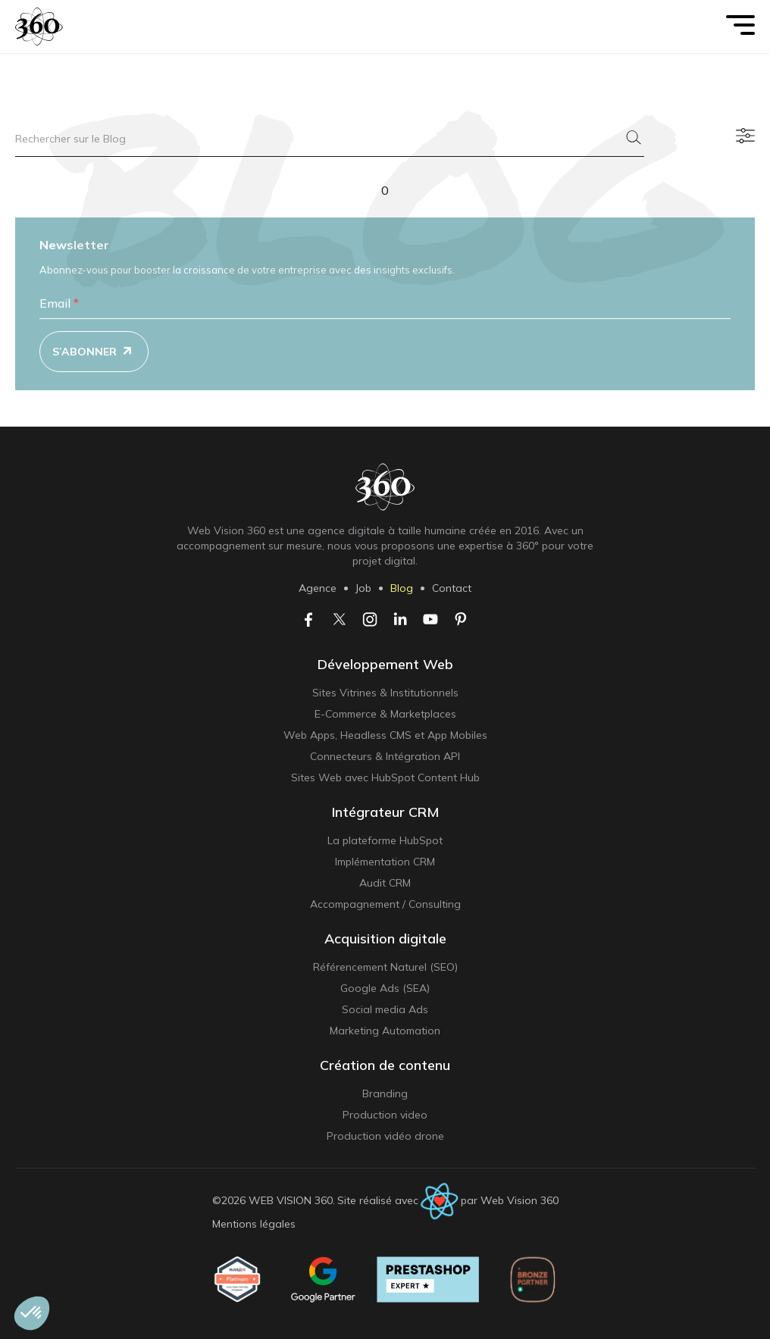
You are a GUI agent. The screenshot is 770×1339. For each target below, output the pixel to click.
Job (363, 588)
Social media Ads (385, 1009)
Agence (317, 588)
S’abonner (95, 352)
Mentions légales (254, 1224)
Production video (385, 1115)
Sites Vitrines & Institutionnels (385, 692)
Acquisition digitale (385, 938)
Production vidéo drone (385, 1136)
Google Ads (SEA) (385, 988)
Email (59, 303)
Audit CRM (385, 883)
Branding (385, 1093)
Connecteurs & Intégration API (385, 756)
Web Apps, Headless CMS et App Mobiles (385, 735)
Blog (401, 588)
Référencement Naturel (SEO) (385, 967)
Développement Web (385, 664)
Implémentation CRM (385, 861)
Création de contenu (385, 1065)
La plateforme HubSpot (385, 840)
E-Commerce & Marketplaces (385, 714)
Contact (451, 588)
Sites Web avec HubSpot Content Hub (385, 777)
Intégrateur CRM (385, 812)
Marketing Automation (385, 1030)
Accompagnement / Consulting (385, 904)
